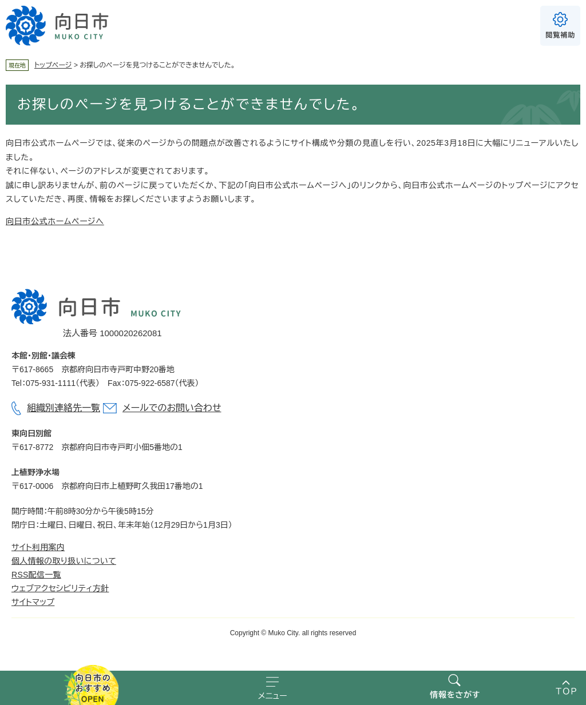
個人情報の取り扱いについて (63, 560)
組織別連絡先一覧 (63, 408)
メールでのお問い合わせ (171, 408)
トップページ (53, 65)
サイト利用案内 (38, 547)
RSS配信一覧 (36, 574)
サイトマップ (32, 602)
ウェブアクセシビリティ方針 (60, 588)
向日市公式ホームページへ (55, 221)
